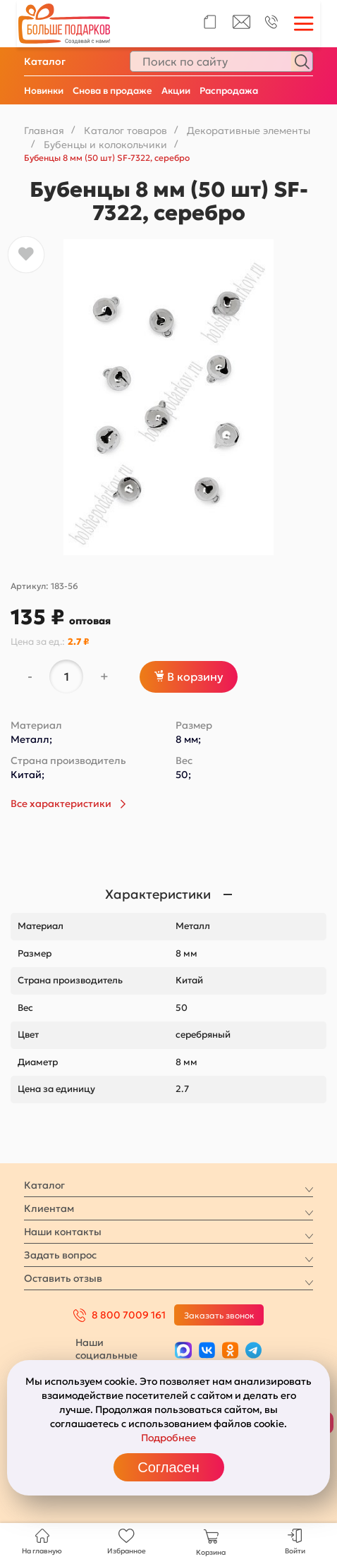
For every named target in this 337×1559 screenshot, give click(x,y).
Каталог (45, 61)
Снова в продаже (112, 91)
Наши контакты (63, 1231)
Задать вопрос (60, 1255)
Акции (175, 91)
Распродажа (229, 91)
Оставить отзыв (63, 1278)
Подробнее (168, 1437)
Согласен (168, 1467)
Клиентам (49, 1208)
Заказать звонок (219, 1315)
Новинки (43, 91)
